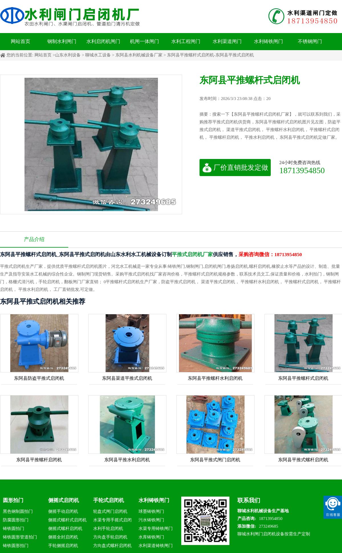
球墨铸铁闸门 (151, 511)
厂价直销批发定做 (235, 167)
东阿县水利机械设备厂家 (138, 55)
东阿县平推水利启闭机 (127, 459)
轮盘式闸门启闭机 (110, 511)
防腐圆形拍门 (15, 520)
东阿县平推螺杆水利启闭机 (215, 378)
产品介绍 (34, 239)
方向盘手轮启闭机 (110, 537)
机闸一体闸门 (144, 41)
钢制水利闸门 (61, 41)
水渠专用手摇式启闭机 (112, 521)
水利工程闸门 (185, 41)
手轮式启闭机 (108, 500)
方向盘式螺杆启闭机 (112, 545)
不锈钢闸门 (310, 41)
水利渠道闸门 (227, 41)
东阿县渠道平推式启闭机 (127, 378)
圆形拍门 (13, 500)
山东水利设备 (68, 55)
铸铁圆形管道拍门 (20, 537)
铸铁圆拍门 (13, 528)
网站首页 (20, 41)
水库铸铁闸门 (151, 537)
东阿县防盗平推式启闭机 (39, 378)
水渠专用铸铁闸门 (156, 528)
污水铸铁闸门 (151, 520)
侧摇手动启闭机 (63, 511)
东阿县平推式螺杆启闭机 (303, 459)
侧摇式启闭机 (63, 500)
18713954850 (302, 170)
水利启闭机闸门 (103, 41)
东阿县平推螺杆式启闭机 (303, 378)
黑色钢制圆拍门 (18, 511)
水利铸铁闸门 (268, 41)
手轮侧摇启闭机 (63, 545)
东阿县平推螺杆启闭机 (39, 459)
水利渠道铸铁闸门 (156, 545)
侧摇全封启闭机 (63, 537)
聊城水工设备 (98, 55)
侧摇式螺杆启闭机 (65, 528)
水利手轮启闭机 (108, 528)
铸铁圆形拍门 (15, 545)
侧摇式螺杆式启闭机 (67, 520)
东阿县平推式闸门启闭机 (215, 459)
